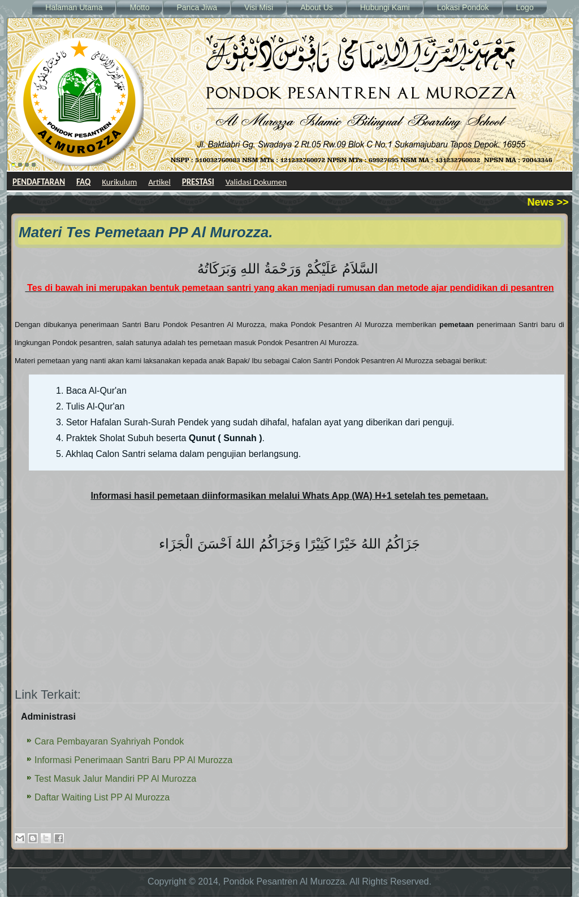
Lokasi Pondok (463, 7)
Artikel (159, 182)
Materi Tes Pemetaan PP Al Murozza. (146, 232)
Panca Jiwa (196, 7)
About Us (316, 7)
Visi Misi (258, 7)
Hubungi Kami (385, 7)
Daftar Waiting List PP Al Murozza (102, 797)
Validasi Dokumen (256, 182)
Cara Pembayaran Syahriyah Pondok (109, 741)
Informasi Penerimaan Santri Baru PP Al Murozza (133, 760)
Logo (525, 7)
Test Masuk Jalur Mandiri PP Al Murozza (115, 778)
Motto (139, 7)
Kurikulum (119, 182)
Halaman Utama (73, 7)
